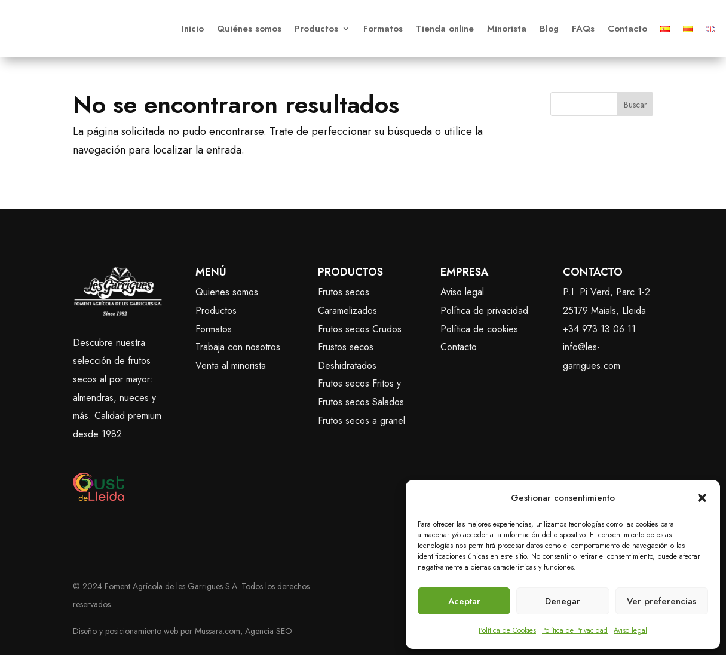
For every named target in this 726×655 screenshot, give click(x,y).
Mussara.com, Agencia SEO (243, 631)
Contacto (627, 28)
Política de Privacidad (575, 630)
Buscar (635, 105)
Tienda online (445, 28)
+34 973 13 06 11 (599, 329)
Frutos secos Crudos (360, 329)
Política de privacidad (484, 310)
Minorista (506, 28)
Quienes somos (226, 292)
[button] (702, 498)
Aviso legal (630, 630)
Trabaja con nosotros (237, 347)
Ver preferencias (661, 601)
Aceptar (464, 601)
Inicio (193, 28)
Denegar (562, 601)
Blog (549, 28)
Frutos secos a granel (361, 420)
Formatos (383, 28)
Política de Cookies (507, 630)
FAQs (583, 28)
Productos (316, 28)
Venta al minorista (230, 365)
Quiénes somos (249, 28)
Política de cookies (479, 329)
